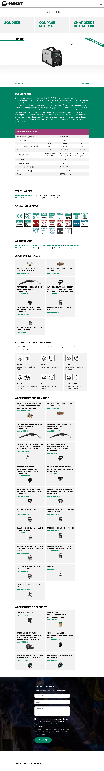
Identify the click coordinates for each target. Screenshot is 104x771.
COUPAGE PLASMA (47, 24)
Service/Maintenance (52, 245)
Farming (35, 245)
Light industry (21, 245)
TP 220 (19, 84)
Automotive (45, 248)
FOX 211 (85, 84)
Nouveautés (26, 767)
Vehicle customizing (63, 248)
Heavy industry (72, 245)
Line (52, 764)
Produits (26, 764)
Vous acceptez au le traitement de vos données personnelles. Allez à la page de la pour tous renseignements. (51, 644)
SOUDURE (12, 22)
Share (17, 125)
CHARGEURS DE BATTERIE (84, 24)
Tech (52, 767)
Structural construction (26, 248)
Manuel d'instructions (25, 198)
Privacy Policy (49, 653)
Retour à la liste (24, 750)
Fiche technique (22, 195)
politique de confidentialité (47, 645)
